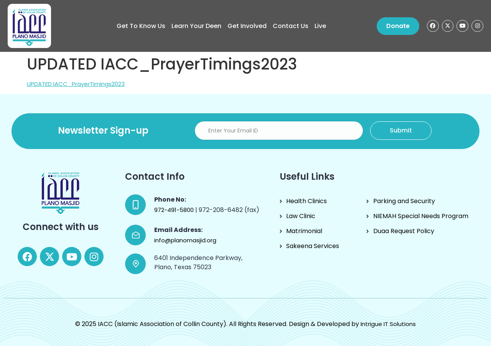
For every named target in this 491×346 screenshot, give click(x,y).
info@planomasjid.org (185, 240)
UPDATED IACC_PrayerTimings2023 (76, 84)
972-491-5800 (174, 210)
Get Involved (247, 26)
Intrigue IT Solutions (388, 324)
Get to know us (141, 26)
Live (320, 26)
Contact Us (290, 26)
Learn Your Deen (196, 26)
